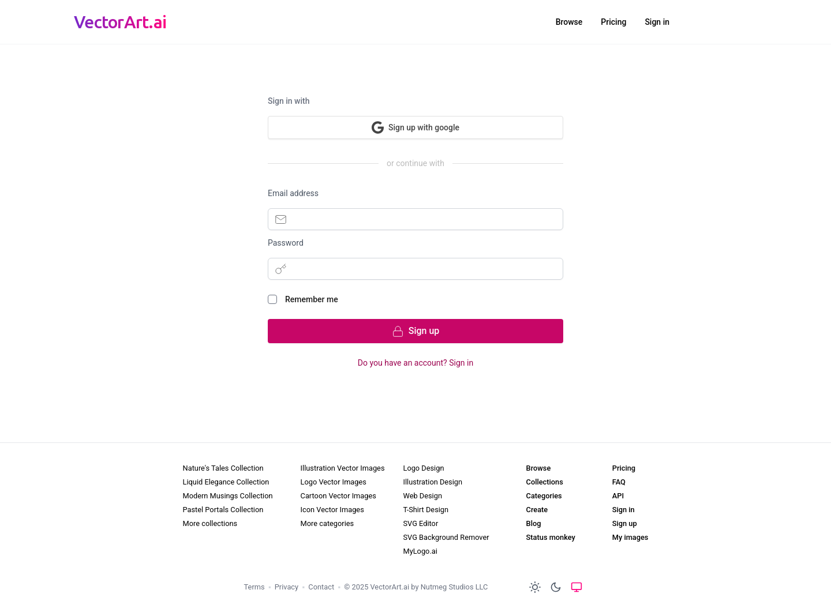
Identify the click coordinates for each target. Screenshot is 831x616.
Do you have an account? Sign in (415, 362)
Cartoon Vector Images (338, 495)
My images (630, 537)
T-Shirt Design (425, 509)
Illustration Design (432, 482)
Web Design (422, 495)
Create (537, 509)
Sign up (624, 523)
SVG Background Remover (446, 537)
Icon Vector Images (332, 509)
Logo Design (423, 468)
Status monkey (550, 537)
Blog (533, 523)
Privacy (286, 587)
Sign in (657, 22)
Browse (569, 22)
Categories (544, 495)
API (618, 495)
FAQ (619, 482)
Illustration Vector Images (343, 468)
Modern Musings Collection (228, 495)
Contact (321, 587)
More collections (210, 523)
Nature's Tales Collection (223, 468)
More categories (327, 523)
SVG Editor (420, 523)
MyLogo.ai (420, 551)
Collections (544, 482)
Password (286, 242)
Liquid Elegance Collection (226, 482)
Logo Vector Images (333, 482)
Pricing (613, 22)
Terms (254, 587)
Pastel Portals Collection (223, 509)
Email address (293, 193)
